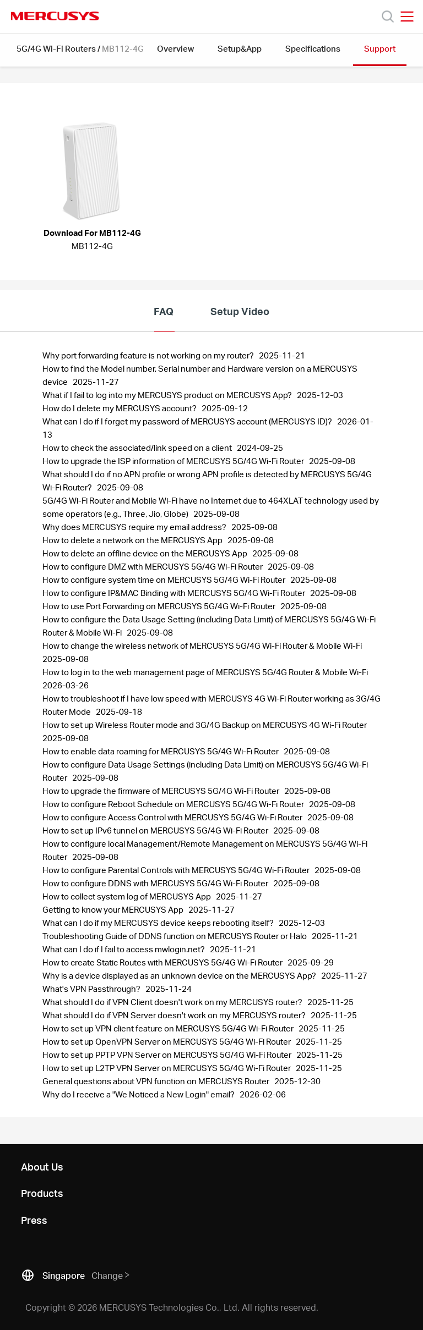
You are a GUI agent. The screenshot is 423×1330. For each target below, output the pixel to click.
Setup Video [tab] (239, 311)
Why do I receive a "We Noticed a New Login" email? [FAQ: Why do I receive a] (139, 1094)
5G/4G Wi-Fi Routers (56, 48)
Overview (175, 48)
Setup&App (240, 48)
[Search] (387, 16)
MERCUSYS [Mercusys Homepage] (55, 16)
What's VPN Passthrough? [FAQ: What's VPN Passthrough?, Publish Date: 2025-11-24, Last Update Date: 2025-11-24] (92, 988)
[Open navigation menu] (407, 16)
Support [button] (379, 48)
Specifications (312, 48)
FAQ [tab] (163, 311)
